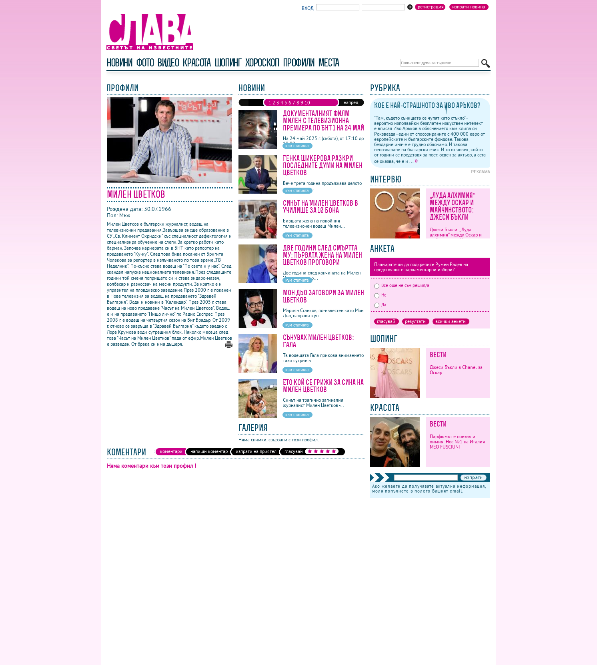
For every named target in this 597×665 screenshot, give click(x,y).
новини (119, 62)
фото (145, 62)
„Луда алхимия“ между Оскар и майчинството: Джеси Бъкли (452, 206)
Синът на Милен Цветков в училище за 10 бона (320, 206)
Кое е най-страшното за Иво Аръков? (427, 105)
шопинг (227, 62)
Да (380, 304)
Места (328, 62)
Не (380, 295)
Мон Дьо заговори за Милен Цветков (323, 296)
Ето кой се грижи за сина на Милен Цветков (323, 386)
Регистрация (431, 7)
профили (298, 62)
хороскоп (262, 62)
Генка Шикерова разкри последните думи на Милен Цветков (323, 165)
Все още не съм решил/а (401, 285)
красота (196, 62)
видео (167, 62)
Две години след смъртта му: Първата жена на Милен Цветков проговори (322, 255)
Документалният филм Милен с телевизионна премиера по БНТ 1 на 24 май (323, 120)
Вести (438, 354)
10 (307, 103)
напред (351, 102)
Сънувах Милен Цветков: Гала (318, 341)
